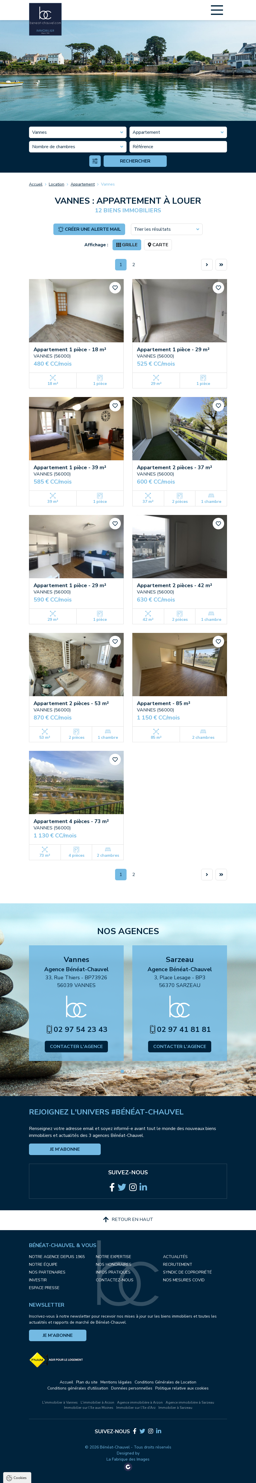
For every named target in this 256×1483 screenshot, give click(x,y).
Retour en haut (128, 1219)
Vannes (108, 184)
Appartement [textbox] (146, 132)
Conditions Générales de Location (165, 1382)
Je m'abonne (65, 1149)
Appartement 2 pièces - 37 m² (174, 467)
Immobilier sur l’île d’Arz (136, 1407)
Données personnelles (131, 1388)
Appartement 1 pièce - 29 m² (173, 349)
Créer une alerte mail (89, 229)
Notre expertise (113, 1256)
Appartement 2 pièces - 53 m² (71, 703)
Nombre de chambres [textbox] (53, 147)
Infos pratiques (113, 1272)
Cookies (20, 1410)
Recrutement (177, 1264)
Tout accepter (40, 1476)
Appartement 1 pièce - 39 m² (70, 467)
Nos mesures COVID (184, 1280)
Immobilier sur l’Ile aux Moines (88, 1407)
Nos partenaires (47, 1272)
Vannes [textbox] (39, 132)
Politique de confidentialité (33, 1461)
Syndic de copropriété (187, 1272)
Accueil (35, 184)
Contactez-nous (114, 1280)
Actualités (175, 1256)
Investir (38, 1280)
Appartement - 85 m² (163, 703)
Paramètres (111, 1476)
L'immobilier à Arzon (97, 1402)
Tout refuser (76, 1476)
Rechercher (135, 161)
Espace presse (44, 1288)
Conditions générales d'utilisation (77, 1388)
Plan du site (87, 1382)
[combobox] (78, 132)
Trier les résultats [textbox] (152, 229)
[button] (122, 1071)
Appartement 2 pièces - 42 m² (174, 585)
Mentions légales (116, 1382)
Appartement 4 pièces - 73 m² (71, 821)
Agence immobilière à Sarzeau (190, 1402)
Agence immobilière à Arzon (140, 1402)
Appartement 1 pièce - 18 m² (70, 349)
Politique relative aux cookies (182, 1388)
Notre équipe (43, 1264)
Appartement (83, 184)
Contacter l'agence (76, 1046)
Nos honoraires (113, 1264)
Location (56, 184)
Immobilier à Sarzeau (175, 1407)
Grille (126, 245)
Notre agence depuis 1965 (57, 1256)
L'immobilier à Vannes (60, 1402)
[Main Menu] (217, 10)
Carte (158, 245)
